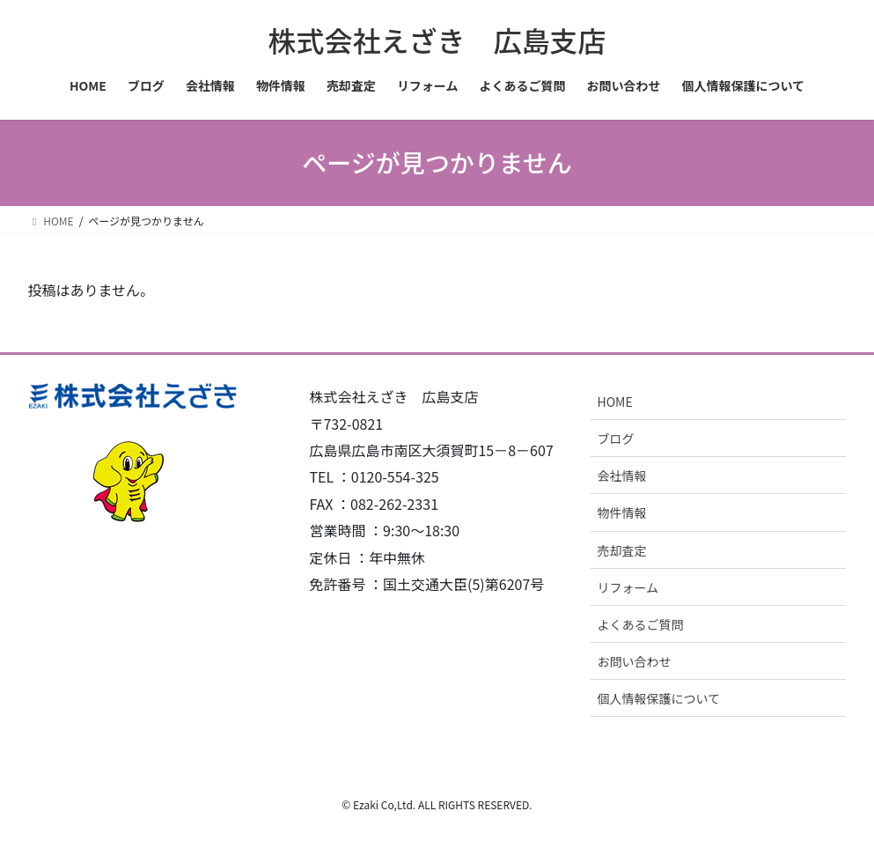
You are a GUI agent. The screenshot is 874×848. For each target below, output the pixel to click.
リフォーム (627, 587)
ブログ (615, 438)
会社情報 (621, 475)
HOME (614, 401)
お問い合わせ (634, 661)
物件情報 (621, 512)
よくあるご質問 (640, 624)
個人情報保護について (658, 698)
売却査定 (621, 550)
